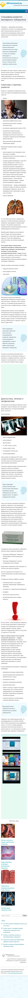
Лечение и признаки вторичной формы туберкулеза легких (13, 945)
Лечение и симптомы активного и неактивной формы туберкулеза (12, 936)
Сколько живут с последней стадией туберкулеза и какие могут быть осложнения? (13, 930)
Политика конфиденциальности (15, 973)
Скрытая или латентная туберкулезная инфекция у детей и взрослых (13, 940)
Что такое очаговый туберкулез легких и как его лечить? (15, 924)
